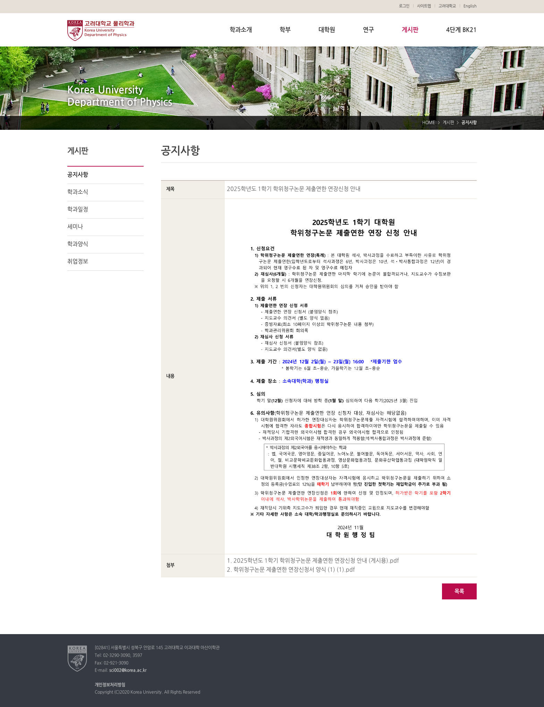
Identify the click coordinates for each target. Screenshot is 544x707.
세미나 (75, 227)
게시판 (410, 30)
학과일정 (77, 210)
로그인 (404, 6)
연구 (368, 30)
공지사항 (77, 175)
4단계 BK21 (461, 30)
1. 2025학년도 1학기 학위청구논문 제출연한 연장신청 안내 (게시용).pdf (313, 561)
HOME (428, 122)
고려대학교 (447, 6)
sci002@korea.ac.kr (127, 670)
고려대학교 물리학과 (100, 30)
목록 (459, 592)
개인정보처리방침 (110, 685)
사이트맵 (424, 6)
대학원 (326, 30)
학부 (285, 30)
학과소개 (241, 30)
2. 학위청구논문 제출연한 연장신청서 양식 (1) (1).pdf (291, 570)
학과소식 (77, 192)
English (470, 6)
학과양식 (77, 244)
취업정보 (77, 262)
